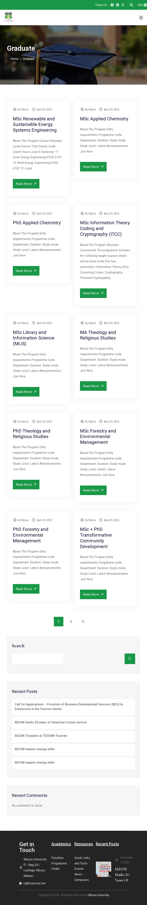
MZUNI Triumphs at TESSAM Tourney (41, 736)
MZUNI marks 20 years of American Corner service (51, 722)
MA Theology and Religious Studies (98, 335)
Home (15, 59)
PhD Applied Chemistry (37, 222)
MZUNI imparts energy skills (35, 749)
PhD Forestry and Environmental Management (30, 535)
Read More (27, 183)
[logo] (8, 17)
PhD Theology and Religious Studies (31, 433)
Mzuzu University (98, 895)
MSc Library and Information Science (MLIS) (33, 338)
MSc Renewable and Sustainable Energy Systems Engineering (35, 124)
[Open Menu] (141, 17)
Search (18, 646)
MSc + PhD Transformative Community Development (96, 538)
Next (83, 621)
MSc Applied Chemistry (104, 119)
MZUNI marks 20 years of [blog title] (122, 875)
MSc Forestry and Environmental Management (98, 436)
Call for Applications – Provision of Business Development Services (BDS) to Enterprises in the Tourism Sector (69, 707)
